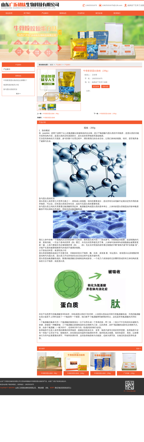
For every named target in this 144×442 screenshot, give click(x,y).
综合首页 (9, 13)
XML (46, 387)
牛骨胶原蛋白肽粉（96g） (51, 113)
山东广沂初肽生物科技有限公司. (25, 387)
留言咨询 (96, 86)
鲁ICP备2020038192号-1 (63, 387)
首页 (51, 65)
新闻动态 (63, 13)
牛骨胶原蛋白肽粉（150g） (103, 373)
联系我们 (117, 13)
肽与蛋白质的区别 (10, 89)
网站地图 (41, 387)
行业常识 (81, 13)
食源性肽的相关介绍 (11, 85)
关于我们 (27, 13)
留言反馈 (99, 13)
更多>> (138, 348)
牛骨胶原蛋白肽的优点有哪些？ (15, 80)
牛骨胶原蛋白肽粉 (49, 117)
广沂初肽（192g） (129, 373)
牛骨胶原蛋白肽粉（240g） (109, 113)
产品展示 (45, 13)
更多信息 (105, 86)
